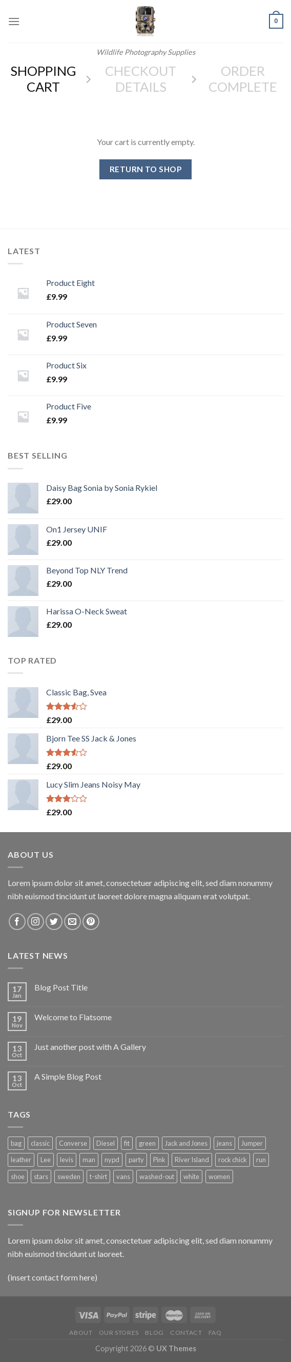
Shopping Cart (43, 78)
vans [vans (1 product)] (123, 1176)
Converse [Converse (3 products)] (73, 1143)
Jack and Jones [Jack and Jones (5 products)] (186, 1143)
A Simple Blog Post (67, 1076)
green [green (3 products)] (147, 1143)
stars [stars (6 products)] (41, 1176)
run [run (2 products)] (261, 1159)
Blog (154, 1332)
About (80, 1332)
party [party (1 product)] (136, 1159)
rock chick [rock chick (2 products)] (232, 1159)
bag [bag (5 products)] (16, 1143)
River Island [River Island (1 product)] (192, 1159)
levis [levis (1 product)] (66, 1159)
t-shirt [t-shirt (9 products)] (98, 1176)
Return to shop (146, 169)
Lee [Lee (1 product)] (45, 1159)
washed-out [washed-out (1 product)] (156, 1176)
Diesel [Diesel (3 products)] (105, 1143)
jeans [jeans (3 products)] (224, 1143)
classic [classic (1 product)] (40, 1143)
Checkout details (140, 78)
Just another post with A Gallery (90, 1046)
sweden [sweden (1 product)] (68, 1176)
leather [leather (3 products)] (21, 1159)
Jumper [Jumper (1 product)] (252, 1143)
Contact (186, 1332)
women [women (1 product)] (219, 1176)
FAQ (215, 1332)
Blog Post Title (61, 987)
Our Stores (119, 1332)
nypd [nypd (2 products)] (112, 1159)
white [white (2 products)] (191, 1176)
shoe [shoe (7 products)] (18, 1176)
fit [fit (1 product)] (127, 1143)
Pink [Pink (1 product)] (159, 1159)
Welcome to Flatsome (73, 1017)
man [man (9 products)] (88, 1159)
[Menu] (14, 21)
